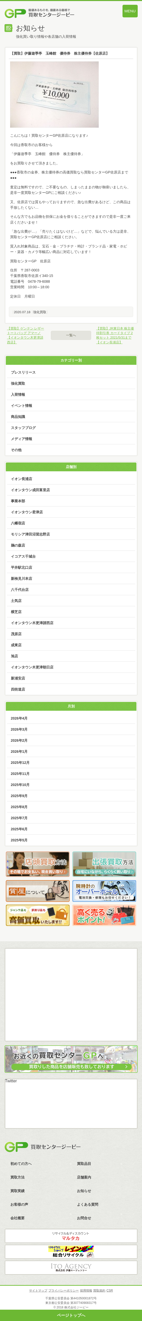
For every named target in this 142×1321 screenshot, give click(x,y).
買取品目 (84, 1164)
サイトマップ (38, 1290)
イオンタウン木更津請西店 (32, 623)
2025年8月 (19, 807)
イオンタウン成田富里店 (30, 490)
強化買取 (39, 312)
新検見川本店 (21, 579)
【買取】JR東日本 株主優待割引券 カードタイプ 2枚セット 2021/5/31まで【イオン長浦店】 (115, 335)
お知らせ (84, 1191)
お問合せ (84, 1218)
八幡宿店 (18, 523)
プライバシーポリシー (63, 1290)
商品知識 (18, 417)
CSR (110, 1290)
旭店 (14, 656)
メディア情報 (21, 439)
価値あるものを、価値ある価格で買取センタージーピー (51, 14)
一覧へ (71, 335)
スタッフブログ (23, 428)
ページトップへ (71, 1315)
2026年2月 (19, 740)
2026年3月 (19, 729)
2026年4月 (19, 718)
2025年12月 (20, 763)
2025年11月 (20, 774)
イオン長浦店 (21, 479)
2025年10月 (20, 785)
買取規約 (99, 1290)
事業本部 (18, 501)
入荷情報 (18, 394)
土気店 (16, 601)
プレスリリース (23, 372)
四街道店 (18, 689)
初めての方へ (21, 1164)
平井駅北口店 (21, 567)
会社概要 (17, 1218)
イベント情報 (21, 406)
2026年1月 (19, 751)
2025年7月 (19, 818)
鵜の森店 (18, 545)
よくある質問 (87, 1204)
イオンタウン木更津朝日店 (32, 667)
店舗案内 (84, 1177)
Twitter (11, 1081)
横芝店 (16, 612)
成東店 (16, 645)
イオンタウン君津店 (27, 512)
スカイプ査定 (71, 1026)
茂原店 (16, 634)
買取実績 (17, 1191)
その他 (16, 450)
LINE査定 (71, 1001)
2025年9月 (19, 796)
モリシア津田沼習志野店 (30, 534)
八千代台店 (20, 590)
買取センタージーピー (42, 1147)
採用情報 (86, 1290)
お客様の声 (19, 1204)
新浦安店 (18, 678)
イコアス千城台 (23, 556)
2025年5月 (19, 840)
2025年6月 (19, 829)
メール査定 (71, 977)
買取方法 (17, 1177)
